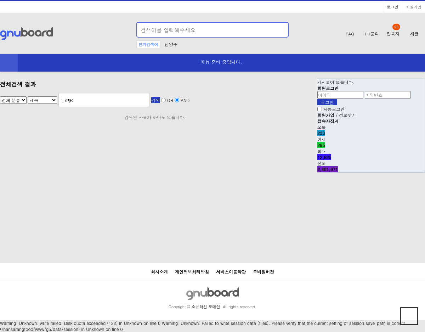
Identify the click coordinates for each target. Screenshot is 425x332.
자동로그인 (334, 109)
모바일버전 (263, 271)
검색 (155, 100)
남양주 (171, 44)
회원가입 (413, 7)
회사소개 (159, 271)
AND (185, 100)
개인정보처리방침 (192, 271)
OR (170, 100)
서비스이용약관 (231, 271)
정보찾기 (347, 115)
